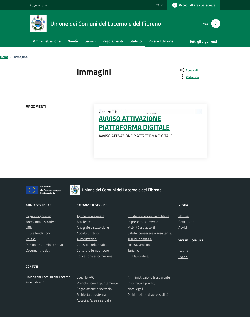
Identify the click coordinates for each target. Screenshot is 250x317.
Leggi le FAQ (85, 277)
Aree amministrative (41, 221)
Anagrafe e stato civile (93, 227)
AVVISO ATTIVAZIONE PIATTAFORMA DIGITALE (134, 122)
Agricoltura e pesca (90, 215)
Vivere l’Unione (161, 41)
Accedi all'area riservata (94, 300)
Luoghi (183, 251)
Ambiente (84, 221)
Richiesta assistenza (91, 294)
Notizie (183, 215)
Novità (72, 41)
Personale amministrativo (44, 244)
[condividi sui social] (188, 70)
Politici (31, 238)
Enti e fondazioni (38, 233)
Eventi (183, 256)
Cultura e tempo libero (93, 250)
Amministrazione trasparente (149, 277)
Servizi (90, 41)
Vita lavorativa (138, 256)
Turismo (133, 250)
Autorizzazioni (87, 238)
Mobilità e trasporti (141, 227)
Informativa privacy (142, 283)
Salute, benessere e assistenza (150, 233)
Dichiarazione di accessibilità (148, 294)
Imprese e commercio (143, 221)
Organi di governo (38, 215)
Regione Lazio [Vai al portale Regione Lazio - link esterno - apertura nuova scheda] (38, 5)
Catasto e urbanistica (92, 244)
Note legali (135, 288)
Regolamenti (112, 41)
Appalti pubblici (88, 233)
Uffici (29, 227)
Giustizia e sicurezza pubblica (148, 215)
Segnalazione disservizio (94, 288)
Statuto (136, 41)
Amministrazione (47, 41)
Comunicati (186, 221)
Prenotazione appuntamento (97, 283)
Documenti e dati (38, 250)
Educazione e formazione (94, 256)
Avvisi (182, 227)
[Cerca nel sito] (215, 23)
